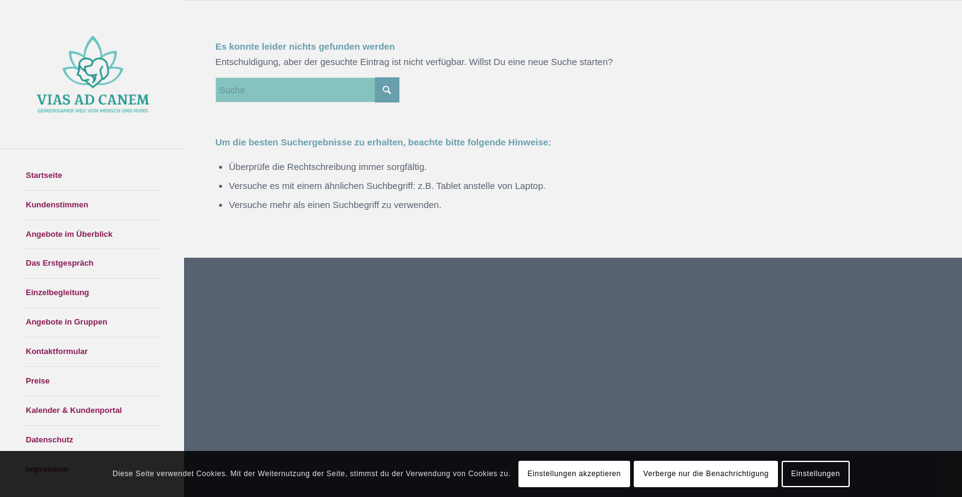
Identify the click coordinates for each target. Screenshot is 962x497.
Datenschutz (49, 439)
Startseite (44, 175)
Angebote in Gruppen (66, 321)
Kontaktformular (57, 351)
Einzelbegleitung (57, 292)
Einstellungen (816, 473)
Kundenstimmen (57, 204)
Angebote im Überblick (69, 234)
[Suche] (307, 89)
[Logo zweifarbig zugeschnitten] (92, 74)
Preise (38, 380)
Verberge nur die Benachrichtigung (706, 473)
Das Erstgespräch (60, 263)
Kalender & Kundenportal (74, 410)
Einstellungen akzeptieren (574, 473)
